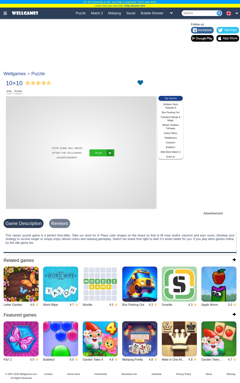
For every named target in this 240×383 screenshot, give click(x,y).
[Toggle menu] (7, 13)
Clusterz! (170, 142)
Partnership (101, 374)
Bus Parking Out (170, 112)
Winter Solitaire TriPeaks (170, 127)
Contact (48, 374)
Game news (73, 374)
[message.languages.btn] (229, 13)
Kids (9, 91)
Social (130, 13)
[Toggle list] (171, 13)
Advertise (156, 374)
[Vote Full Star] (28, 83)
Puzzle (81, 13)
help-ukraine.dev (134, 5)
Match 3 (97, 13)
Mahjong (114, 13)
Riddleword (170, 137)
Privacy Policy (183, 374)
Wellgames (15, 73)
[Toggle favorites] (140, 83)
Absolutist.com (129, 374)
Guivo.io (170, 156)
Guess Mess (170, 133)
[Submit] (219, 13)
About (209, 374)
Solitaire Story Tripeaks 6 (170, 106)
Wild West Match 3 (170, 152)
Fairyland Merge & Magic (170, 119)
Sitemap (230, 374)
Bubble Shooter (152, 13)
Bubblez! (170, 147)
